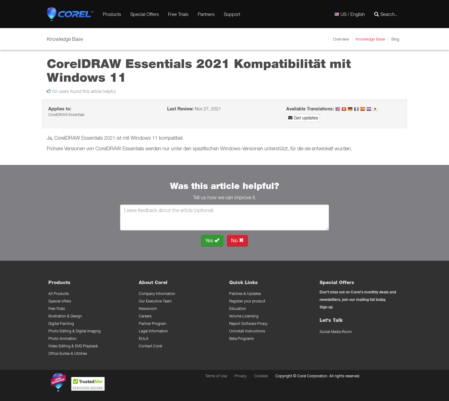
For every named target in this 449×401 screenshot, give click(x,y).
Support (232, 14)
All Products (58, 293)
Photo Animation (62, 338)
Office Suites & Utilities (67, 353)
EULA (143, 338)
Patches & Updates (245, 293)
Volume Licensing (243, 316)
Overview (341, 38)
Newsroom (148, 308)
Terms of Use (216, 376)
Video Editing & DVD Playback (73, 346)
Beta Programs (241, 338)
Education (237, 308)
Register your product (247, 301)
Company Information (157, 293)
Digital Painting (61, 323)
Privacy (240, 376)
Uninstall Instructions (247, 331)
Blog (395, 38)
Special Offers (144, 14)
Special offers (59, 301)
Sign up (326, 307)
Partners (206, 14)
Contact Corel (150, 346)
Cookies (261, 376)
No (237, 240)
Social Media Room (336, 331)
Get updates (303, 118)
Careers (145, 316)
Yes (212, 240)
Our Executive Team (155, 301)
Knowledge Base (370, 38)
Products (112, 14)
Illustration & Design (65, 316)
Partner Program (152, 323)
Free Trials (178, 14)
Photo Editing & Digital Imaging (74, 331)
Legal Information (153, 331)
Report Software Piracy (248, 323)
